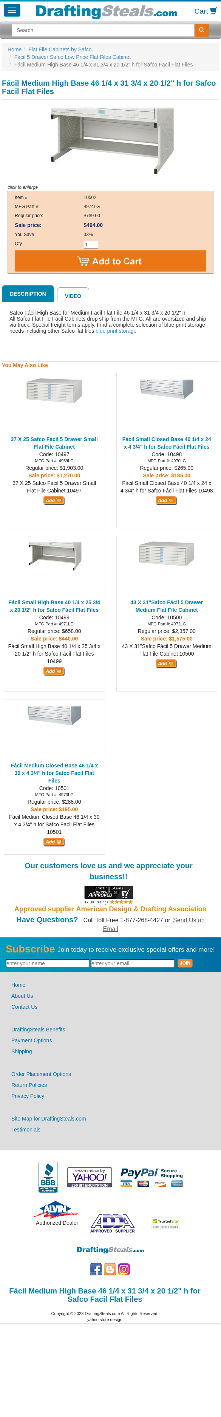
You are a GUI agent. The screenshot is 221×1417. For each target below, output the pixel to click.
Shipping (21, 1051)
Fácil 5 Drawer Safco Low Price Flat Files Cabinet (72, 57)
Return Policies (29, 1085)
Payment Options (31, 1040)
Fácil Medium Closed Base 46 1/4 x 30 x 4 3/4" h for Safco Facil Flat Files (54, 773)
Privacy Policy (27, 1096)
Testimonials (25, 1130)
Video (73, 296)
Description (28, 294)
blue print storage (116, 331)
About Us (22, 996)
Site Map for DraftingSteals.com (48, 1119)
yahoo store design (104, 1319)
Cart (206, 11)
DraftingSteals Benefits (38, 1029)
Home (15, 49)
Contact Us (24, 1007)
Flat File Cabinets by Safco (59, 49)
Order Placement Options (41, 1074)
